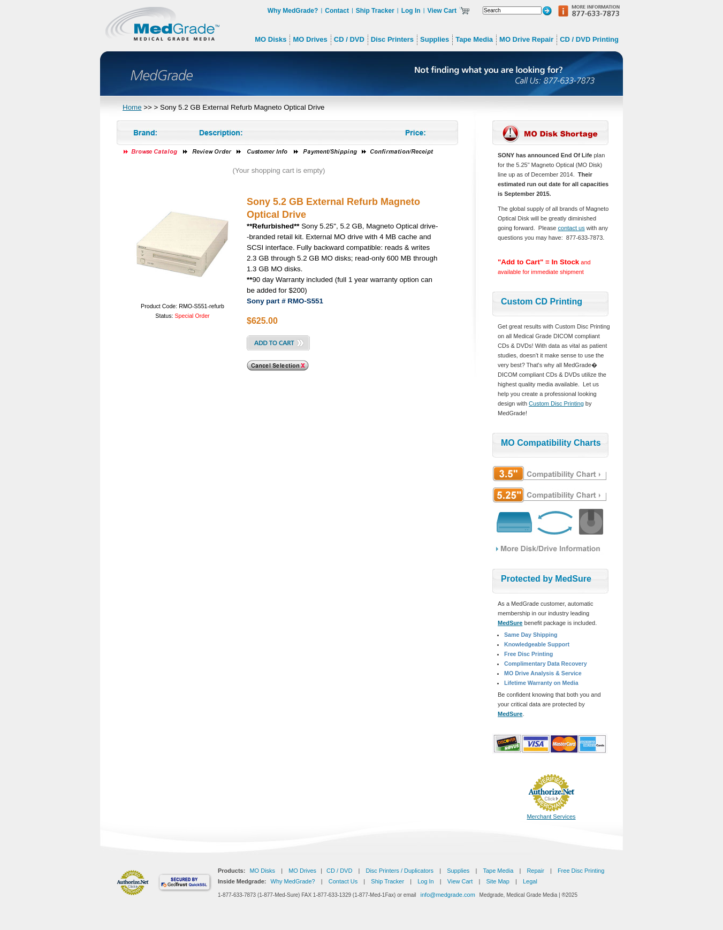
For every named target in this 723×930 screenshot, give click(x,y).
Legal (530, 881)
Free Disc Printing (581, 870)
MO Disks (262, 870)
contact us (571, 228)
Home (132, 107)
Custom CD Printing (541, 301)
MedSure (510, 623)
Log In (411, 10)
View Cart (442, 10)
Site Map (497, 881)
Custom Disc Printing (556, 403)
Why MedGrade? (293, 10)
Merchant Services (551, 816)
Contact (337, 10)
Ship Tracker (375, 10)
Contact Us (343, 881)
